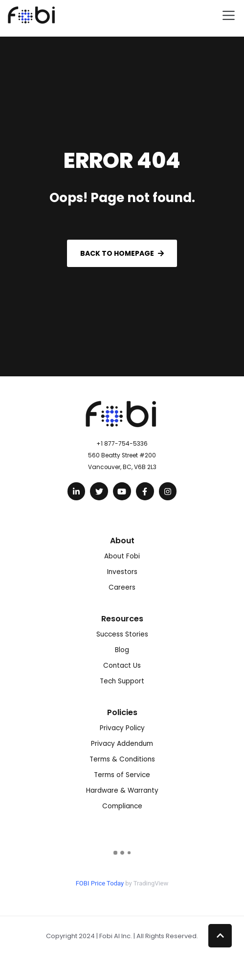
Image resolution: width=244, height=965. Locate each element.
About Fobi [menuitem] (122, 556)
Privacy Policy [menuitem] (122, 728)
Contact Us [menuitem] (122, 665)
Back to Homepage (122, 253)
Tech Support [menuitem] (122, 681)
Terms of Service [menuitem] (122, 775)
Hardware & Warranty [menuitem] (122, 790)
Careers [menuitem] (122, 587)
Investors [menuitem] (122, 571)
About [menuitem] (122, 540)
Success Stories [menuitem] (122, 634)
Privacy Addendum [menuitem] (122, 743)
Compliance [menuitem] (122, 806)
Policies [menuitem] (122, 712)
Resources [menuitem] (122, 618)
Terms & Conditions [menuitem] (122, 759)
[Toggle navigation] (228, 15)
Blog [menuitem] (122, 650)
